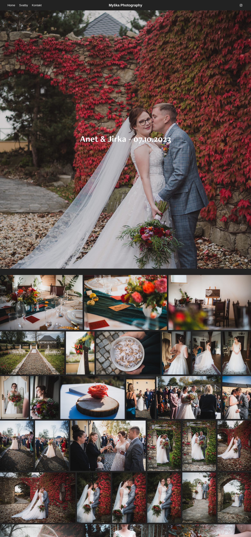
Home (11, 5)
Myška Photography (125, 5)
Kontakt (37, 5)
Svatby (23, 5)
